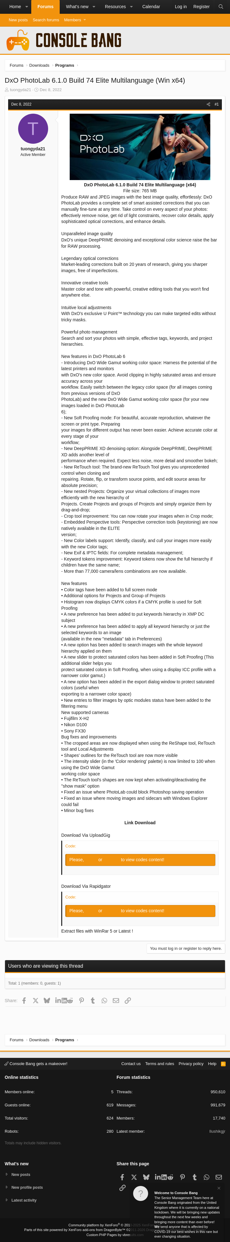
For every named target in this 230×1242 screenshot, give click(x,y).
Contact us (131, 1062)
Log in (91, 859)
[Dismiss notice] (218, 1189)
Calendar (151, 6)
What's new (77, 6)
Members (72, 20)
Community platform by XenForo (115, 1225)
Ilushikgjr (217, 1130)
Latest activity (25, 1200)
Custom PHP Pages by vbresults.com (114, 1235)
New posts (18, 20)
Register (112, 859)
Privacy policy (191, 1062)
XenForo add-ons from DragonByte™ (96, 1230)
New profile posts (28, 1186)
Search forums (46, 20)
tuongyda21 (20, 89)
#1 (217, 104)
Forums (45, 6)
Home (15, 6)
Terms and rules (159, 1062)
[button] (26, 7)
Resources (115, 6)
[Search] (221, 7)
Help (212, 1062)
